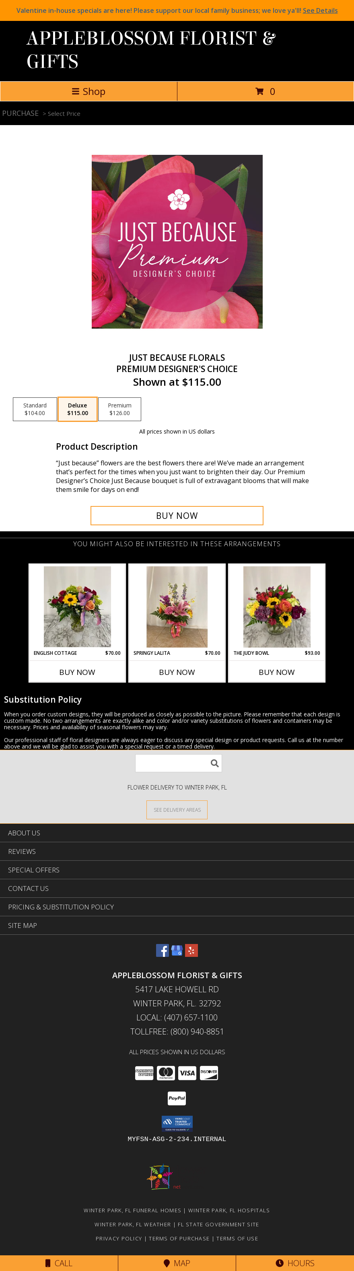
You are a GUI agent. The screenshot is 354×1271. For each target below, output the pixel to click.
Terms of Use (237, 1238)
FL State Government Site (218, 1224)
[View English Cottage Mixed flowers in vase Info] (77, 607)
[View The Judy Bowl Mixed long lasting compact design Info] (277, 607)
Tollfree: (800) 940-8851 (177, 1031)
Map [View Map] (177, 1263)
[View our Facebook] (162, 954)
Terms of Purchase (179, 1238)
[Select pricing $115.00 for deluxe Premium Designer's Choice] (78, 409)
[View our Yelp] (191, 954)
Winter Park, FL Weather (133, 1224)
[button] (177, 1124)
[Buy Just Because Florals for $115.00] (177, 515)
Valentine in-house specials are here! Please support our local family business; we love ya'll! (177, 10)
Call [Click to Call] (58, 1263)
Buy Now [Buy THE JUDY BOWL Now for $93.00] (277, 672)
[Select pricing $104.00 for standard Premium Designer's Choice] (35, 409)
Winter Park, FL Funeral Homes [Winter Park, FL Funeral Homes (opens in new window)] (132, 1210)
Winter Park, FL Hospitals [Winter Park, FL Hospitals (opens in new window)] (229, 1210)
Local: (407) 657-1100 (177, 1017)
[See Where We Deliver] (177, 809)
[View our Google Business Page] (177, 954)
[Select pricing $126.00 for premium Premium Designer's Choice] (120, 409)
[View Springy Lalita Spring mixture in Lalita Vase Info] (177, 607)
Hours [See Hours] (295, 1263)
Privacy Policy (119, 1238)
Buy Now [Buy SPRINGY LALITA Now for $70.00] (177, 672)
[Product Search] (178, 763)
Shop (88, 91)
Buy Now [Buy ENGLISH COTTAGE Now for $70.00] (77, 672)
